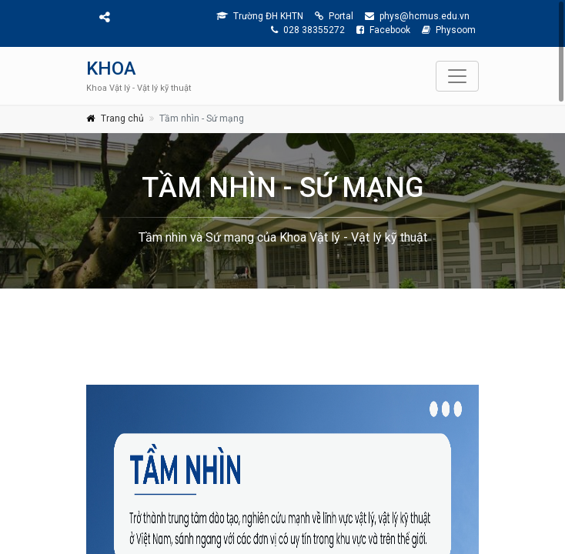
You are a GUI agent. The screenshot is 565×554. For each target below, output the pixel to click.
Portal (334, 16)
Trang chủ (122, 118)
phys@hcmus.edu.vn (417, 16)
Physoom (449, 30)
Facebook (383, 30)
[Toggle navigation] (457, 76)
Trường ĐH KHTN (259, 16)
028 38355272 (308, 30)
